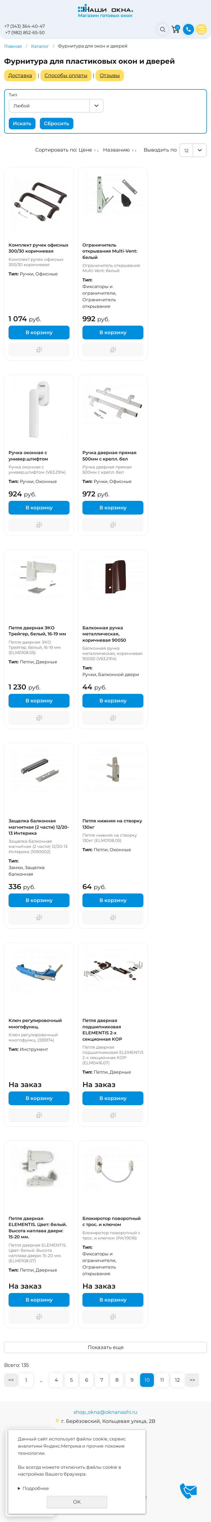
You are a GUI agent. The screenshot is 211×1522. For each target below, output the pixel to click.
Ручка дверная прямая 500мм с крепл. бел (109, 455)
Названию (116, 150)
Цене (85, 150)
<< (11, 1380)
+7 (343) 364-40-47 (24, 26)
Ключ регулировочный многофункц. (35, 1023)
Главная (13, 46)
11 (162, 1380)
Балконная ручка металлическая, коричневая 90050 (104, 634)
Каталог (40, 46)
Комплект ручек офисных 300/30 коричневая (38, 248)
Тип (13, 94)
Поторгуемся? (39, 349)
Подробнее (36, 1488)
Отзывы (110, 75)
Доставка (20, 75)
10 (147, 1380)
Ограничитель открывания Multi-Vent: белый (109, 251)
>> (192, 1380)
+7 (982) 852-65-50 (25, 32)
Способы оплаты (66, 75)
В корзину (39, 332)
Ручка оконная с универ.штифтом (28, 455)
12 (177, 1380)
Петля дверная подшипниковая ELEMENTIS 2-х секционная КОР (102, 1029)
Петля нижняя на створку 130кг (112, 824)
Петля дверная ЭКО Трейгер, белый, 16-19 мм (37, 630)
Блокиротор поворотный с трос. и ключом (111, 1221)
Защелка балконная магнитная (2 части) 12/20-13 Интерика (39, 827)
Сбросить (56, 124)
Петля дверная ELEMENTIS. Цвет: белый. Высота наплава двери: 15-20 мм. (38, 1227)
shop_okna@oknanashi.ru (105, 1412)
